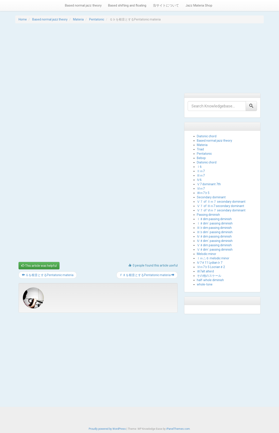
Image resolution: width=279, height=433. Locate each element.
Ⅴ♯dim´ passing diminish (215, 249)
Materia (78, 19)
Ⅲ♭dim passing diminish (214, 227)
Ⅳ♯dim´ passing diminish (215, 241)
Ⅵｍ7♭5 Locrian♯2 (211, 267)
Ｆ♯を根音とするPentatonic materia (147, 275)
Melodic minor (206, 254)
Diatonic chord (206, 136)
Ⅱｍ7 (201, 171)
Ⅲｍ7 (201, 175)
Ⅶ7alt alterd (205, 271)
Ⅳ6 (199, 180)
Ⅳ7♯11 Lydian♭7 (209, 262)
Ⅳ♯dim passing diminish (214, 236)
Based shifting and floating (127, 5)
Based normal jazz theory (83, 5)
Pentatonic (96, 19)
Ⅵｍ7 (201, 188)
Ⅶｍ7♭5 (203, 193)
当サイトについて (166, 5)
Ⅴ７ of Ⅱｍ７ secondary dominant (221, 201)
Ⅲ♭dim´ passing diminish (215, 232)
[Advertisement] (139, 58)
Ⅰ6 (199, 166)
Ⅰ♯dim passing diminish (214, 219)
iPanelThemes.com (178, 428)
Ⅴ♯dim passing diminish (214, 245)
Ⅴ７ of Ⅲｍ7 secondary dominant (220, 206)
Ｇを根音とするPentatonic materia (47, 275)
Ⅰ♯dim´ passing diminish (215, 223)
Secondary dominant (211, 197)
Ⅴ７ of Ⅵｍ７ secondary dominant (221, 210)
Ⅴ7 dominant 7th (209, 184)
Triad (200, 149)
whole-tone (205, 284)
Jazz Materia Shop (198, 5)
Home (23, 19)
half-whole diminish (210, 280)
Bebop (201, 158)
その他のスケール (209, 275)
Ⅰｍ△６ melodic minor (213, 258)
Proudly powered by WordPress (107, 428)
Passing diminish (208, 214)
